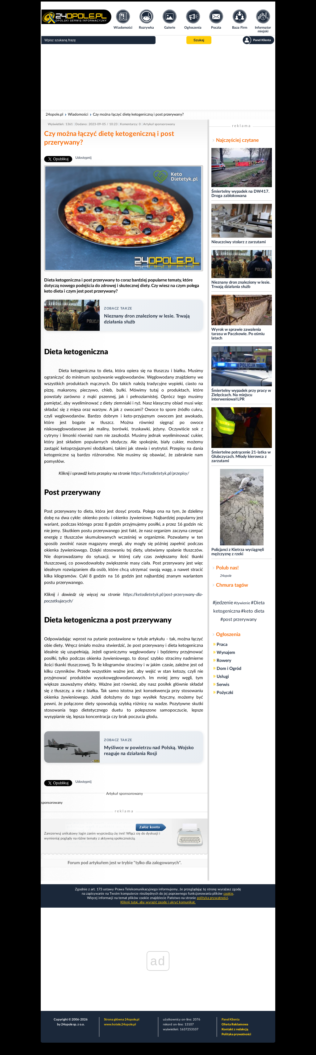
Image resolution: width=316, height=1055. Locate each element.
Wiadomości (78, 114)
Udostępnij (83, 157)
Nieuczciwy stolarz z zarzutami (238, 242)
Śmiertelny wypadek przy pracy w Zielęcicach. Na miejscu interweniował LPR (241, 395)
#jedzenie (223, 602)
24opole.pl (54, 114)
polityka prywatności (212, 898)
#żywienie (242, 603)
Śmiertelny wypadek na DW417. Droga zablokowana (240, 194)
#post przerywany (238, 619)
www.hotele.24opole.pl (120, 1024)
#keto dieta (252, 611)
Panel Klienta (230, 1019)
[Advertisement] (158, 77)
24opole (225, 575)
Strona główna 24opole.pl (121, 1019)
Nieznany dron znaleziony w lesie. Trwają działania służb (240, 285)
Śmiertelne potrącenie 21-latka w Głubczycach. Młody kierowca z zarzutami (241, 456)
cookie (228, 893)
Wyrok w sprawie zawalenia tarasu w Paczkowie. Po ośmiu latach (237, 334)
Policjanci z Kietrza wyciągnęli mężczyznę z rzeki (237, 552)
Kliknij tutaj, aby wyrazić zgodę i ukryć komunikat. (158, 902)
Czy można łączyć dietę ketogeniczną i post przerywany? (138, 114)
